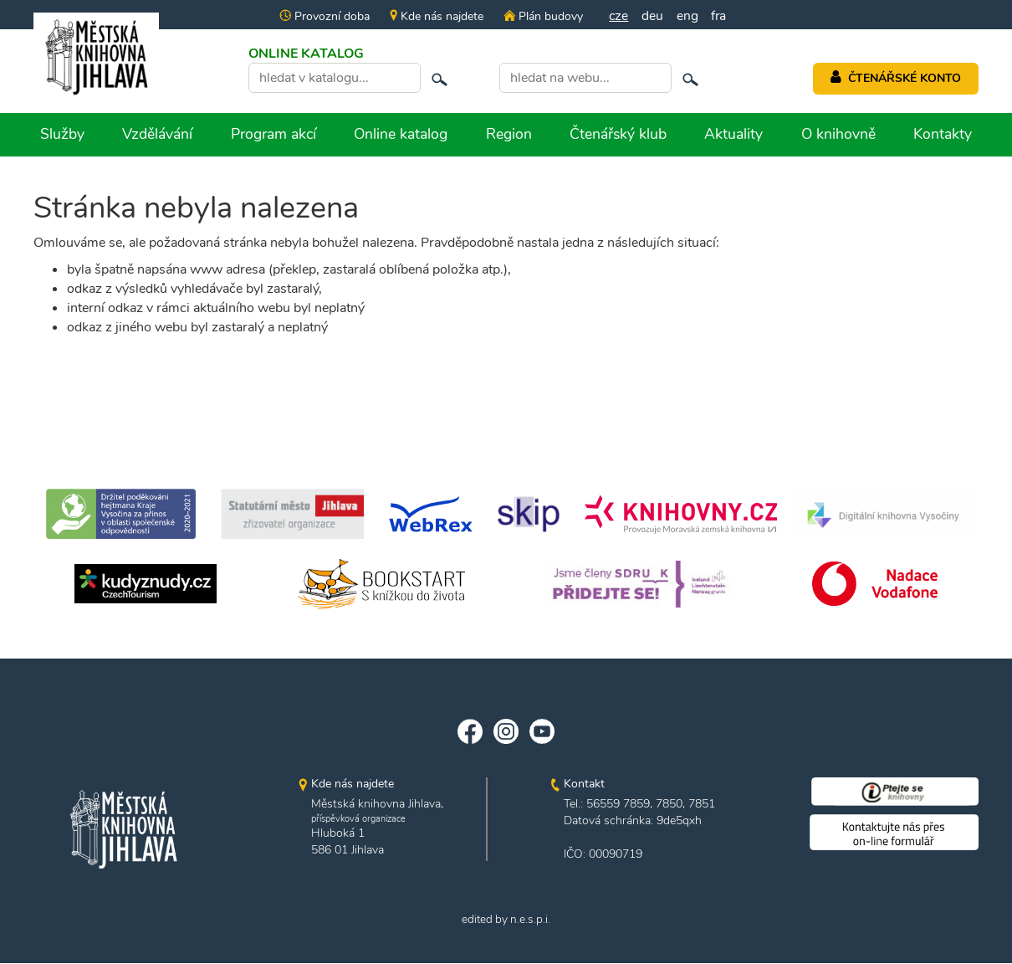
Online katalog (400, 134)
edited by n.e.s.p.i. (506, 921)
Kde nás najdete (435, 16)
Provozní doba (323, 16)
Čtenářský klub (618, 134)
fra (720, 16)
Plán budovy (541, 16)
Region (509, 134)
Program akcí (273, 134)
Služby (62, 134)
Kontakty (942, 134)
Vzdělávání (157, 134)
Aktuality (733, 134)
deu (652, 16)
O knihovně (838, 134)
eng (687, 16)
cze (618, 16)
